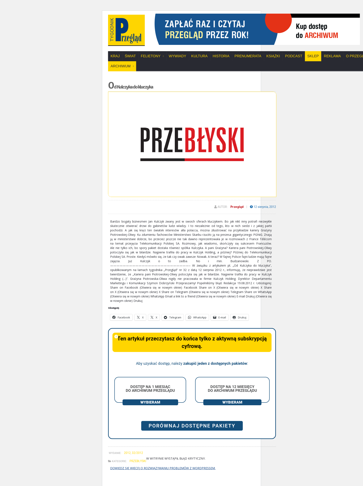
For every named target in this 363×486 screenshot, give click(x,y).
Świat (130, 56)
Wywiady (177, 56)
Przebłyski (137, 461)
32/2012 (137, 453)
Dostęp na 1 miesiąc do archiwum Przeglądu (150, 388)
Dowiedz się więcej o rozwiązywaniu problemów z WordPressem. (162, 468)
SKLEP (313, 56)
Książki (273, 56)
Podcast (293, 56)
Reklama (332, 56)
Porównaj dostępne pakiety (192, 426)
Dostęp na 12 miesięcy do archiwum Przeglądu (232, 388)
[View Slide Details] (255, 15)
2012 (127, 453)
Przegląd (237, 207)
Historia (221, 56)
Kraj (115, 56)
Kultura (199, 56)
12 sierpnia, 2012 (263, 206)
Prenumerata (247, 56)
